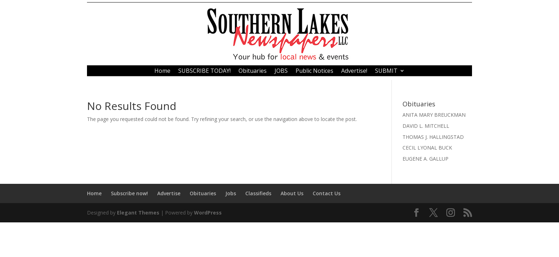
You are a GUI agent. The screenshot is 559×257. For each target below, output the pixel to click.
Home (162, 71)
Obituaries (253, 71)
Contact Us (326, 193)
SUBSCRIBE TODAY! (204, 71)
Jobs (230, 193)
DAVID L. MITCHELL (425, 125)
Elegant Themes (138, 212)
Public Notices (314, 71)
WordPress (208, 212)
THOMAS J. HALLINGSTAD (433, 136)
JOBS (281, 71)
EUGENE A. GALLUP (425, 158)
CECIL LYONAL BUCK (427, 147)
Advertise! (354, 71)
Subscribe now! (129, 193)
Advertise (168, 193)
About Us (292, 193)
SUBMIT (386, 71)
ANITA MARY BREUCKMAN (434, 114)
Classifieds (258, 193)
